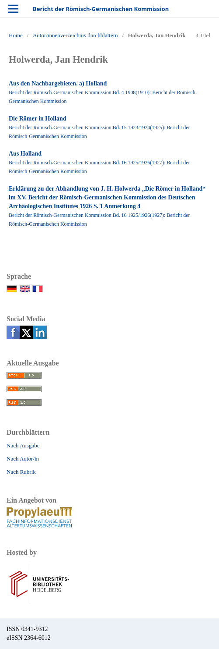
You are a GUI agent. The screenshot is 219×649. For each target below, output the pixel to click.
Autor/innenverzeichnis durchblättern (75, 35)
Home (16, 35)
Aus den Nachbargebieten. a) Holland (58, 83)
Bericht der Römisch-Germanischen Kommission (101, 9)
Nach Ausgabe (23, 445)
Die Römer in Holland (37, 118)
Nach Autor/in (23, 458)
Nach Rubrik (21, 471)
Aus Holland (25, 153)
